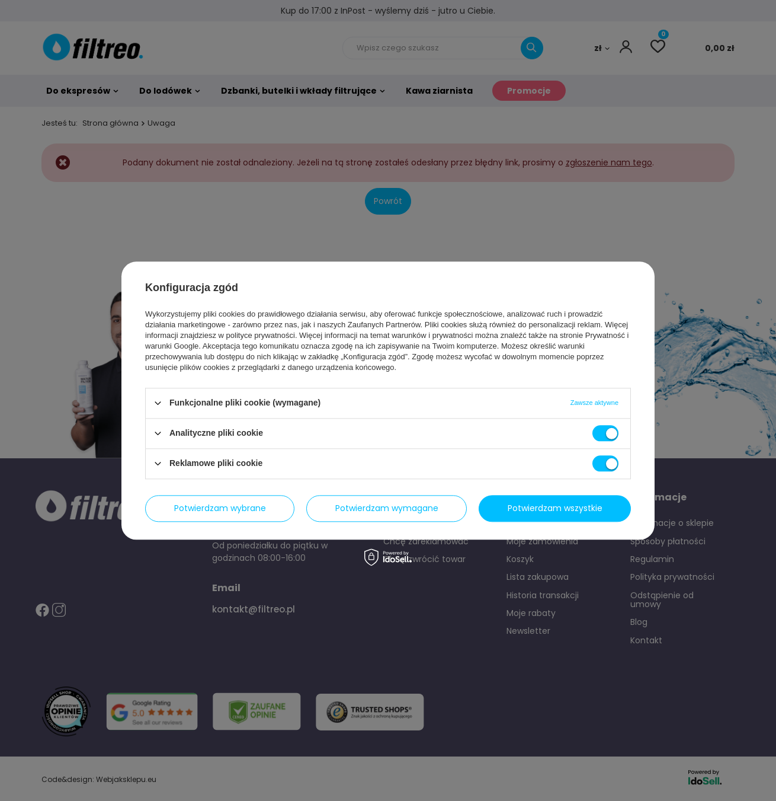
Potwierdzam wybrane (220, 508)
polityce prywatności (260, 335)
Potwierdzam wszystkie (555, 508)
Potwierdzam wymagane (386, 508)
